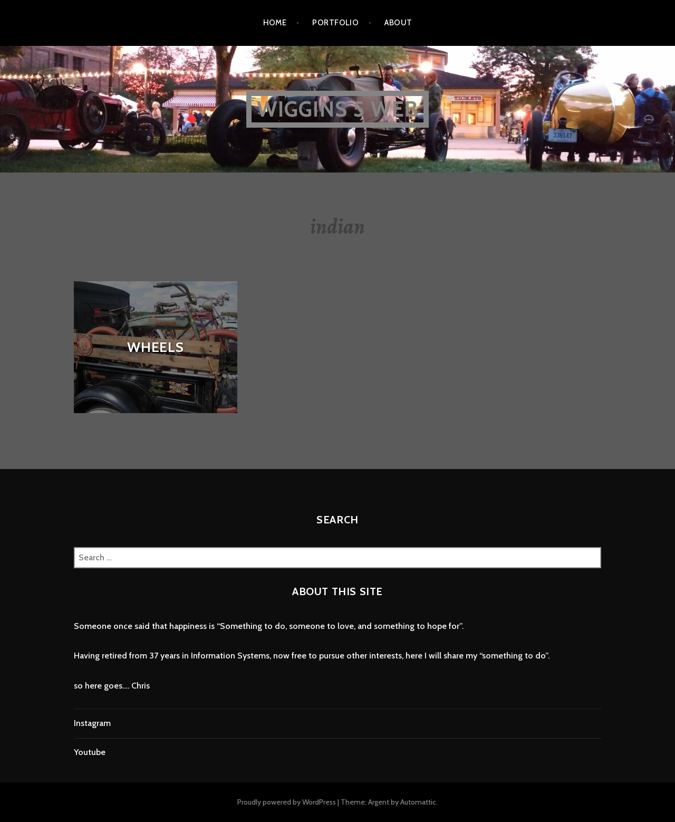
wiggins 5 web (338, 109)
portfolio (335, 22)
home (275, 22)
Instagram (92, 723)
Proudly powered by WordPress (286, 802)
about (398, 22)
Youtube (89, 752)
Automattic (418, 802)
